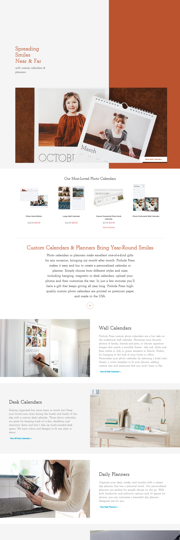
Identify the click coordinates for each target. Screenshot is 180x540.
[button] (34, 206)
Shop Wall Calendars (153, 159)
